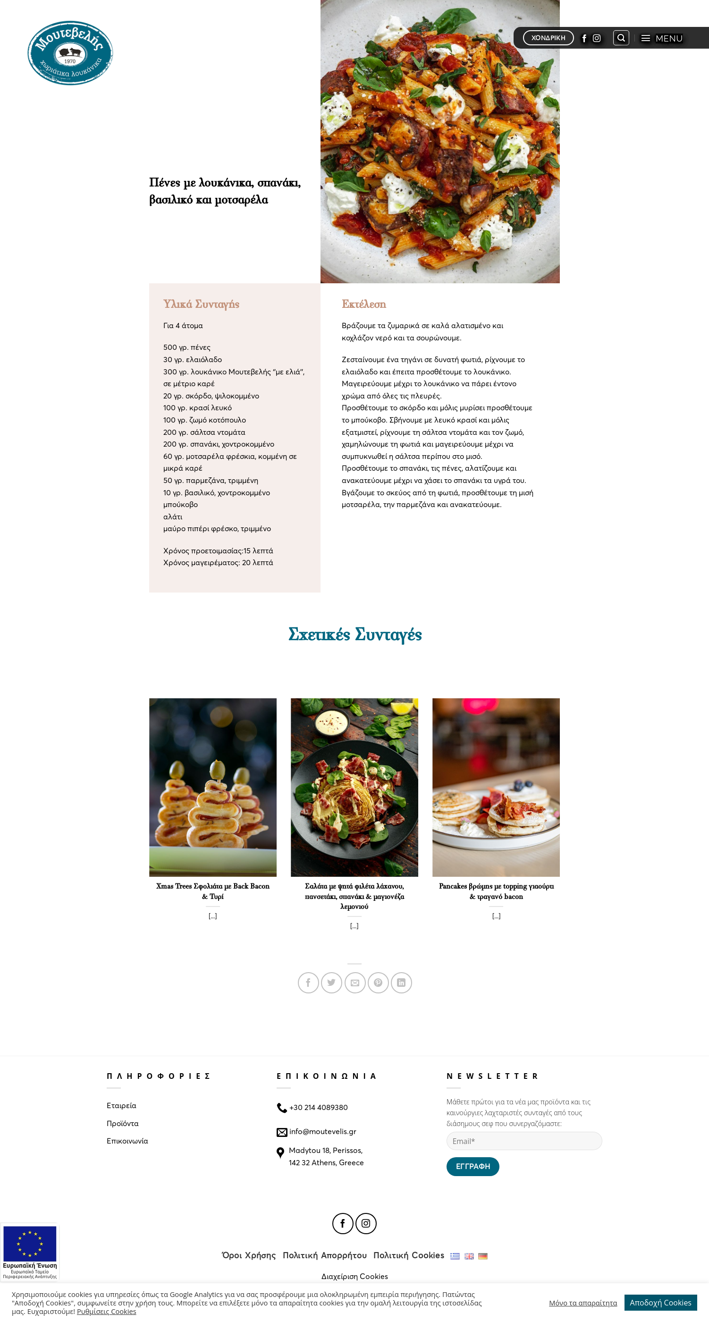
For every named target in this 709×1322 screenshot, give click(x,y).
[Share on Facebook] (308, 982)
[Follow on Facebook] (584, 38)
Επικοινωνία (127, 1140)
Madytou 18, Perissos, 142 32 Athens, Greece (326, 1156)
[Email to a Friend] (355, 982)
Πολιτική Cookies (409, 1255)
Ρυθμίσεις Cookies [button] (106, 1311)
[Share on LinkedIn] (401, 982)
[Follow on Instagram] (596, 38)
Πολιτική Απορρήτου (325, 1255)
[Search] (621, 37)
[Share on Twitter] (331, 982)
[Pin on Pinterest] (378, 982)
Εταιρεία (121, 1105)
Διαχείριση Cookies (354, 1275)
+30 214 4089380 (317, 1106)
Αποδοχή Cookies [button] (661, 1302)
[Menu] (662, 38)
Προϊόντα (123, 1123)
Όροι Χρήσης (249, 1255)
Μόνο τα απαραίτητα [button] (583, 1302)
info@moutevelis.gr (322, 1130)
